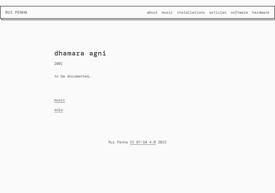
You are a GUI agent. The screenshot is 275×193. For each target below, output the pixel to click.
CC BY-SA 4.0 (143, 142)
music (59, 100)
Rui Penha (16, 12)
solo (58, 109)
